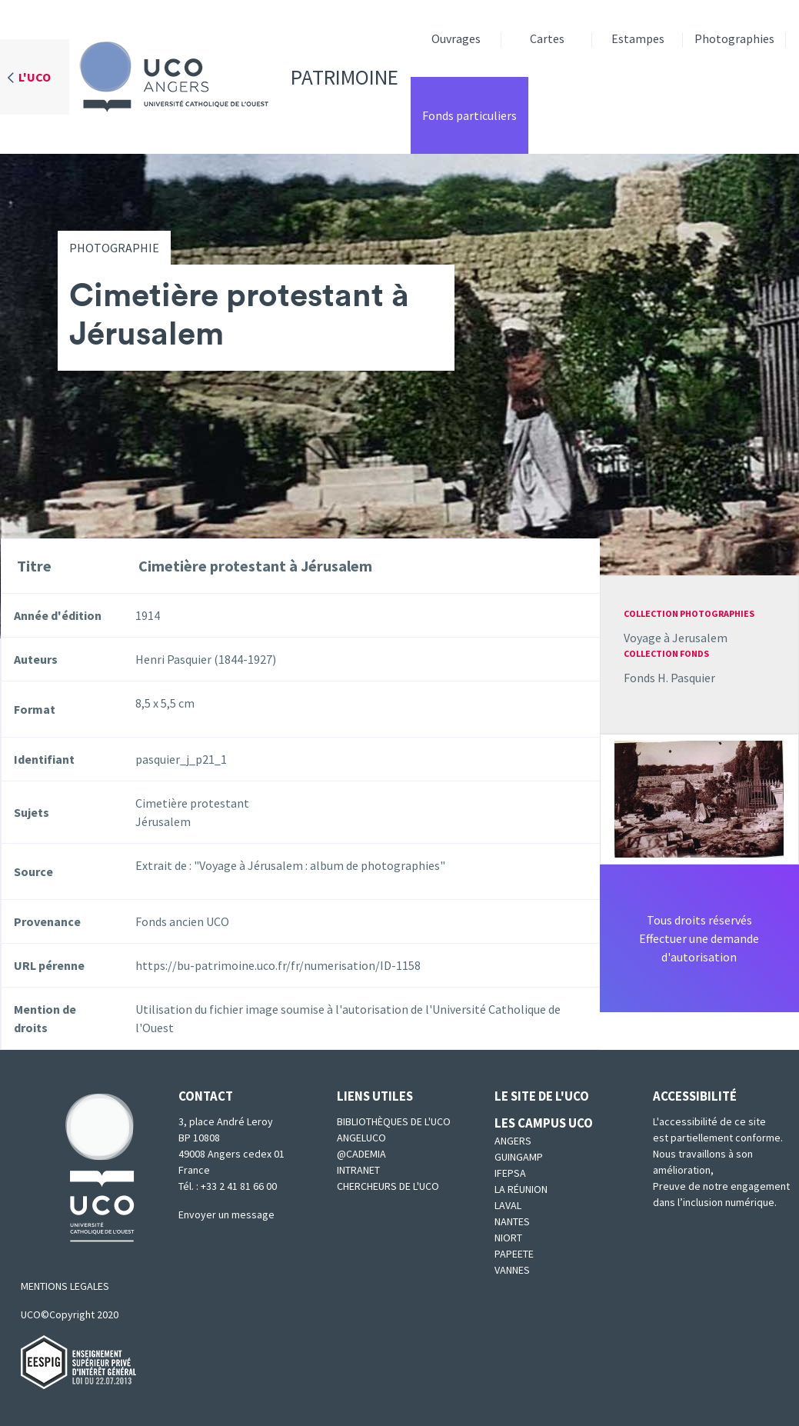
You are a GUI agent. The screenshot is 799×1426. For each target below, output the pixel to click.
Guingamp (518, 1157)
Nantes (512, 1221)
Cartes (547, 38)
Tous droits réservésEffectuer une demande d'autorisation (699, 938)
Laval (507, 1205)
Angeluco (361, 1137)
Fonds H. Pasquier (669, 677)
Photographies (734, 38)
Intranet (358, 1170)
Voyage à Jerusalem (675, 637)
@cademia (361, 1154)
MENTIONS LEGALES (65, 1286)
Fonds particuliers (469, 115)
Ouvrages (456, 38)
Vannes (512, 1270)
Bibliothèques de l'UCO (394, 1121)
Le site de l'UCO (541, 1096)
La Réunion (521, 1189)
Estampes (637, 38)
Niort (508, 1237)
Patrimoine (233, 76)
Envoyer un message (226, 1214)
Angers (512, 1141)
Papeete (514, 1254)
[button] (699, 797)
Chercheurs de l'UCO (388, 1186)
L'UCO (34, 77)
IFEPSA (510, 1173)
